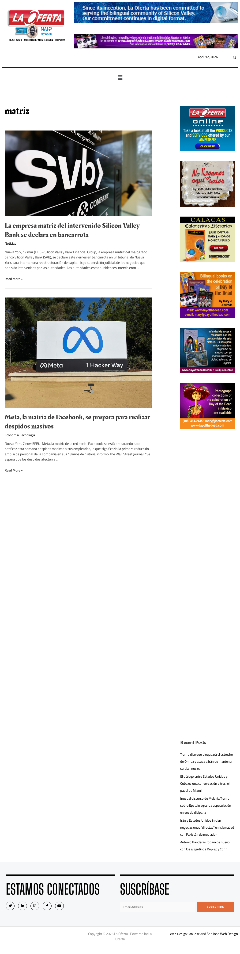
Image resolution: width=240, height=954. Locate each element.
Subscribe (215, 913)
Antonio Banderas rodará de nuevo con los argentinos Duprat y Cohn (206, 853)
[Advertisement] (207, 509)
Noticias (11, 243)
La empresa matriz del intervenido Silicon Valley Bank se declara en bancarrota (72, 230)
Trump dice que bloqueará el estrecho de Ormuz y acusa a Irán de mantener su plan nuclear (207, 761)
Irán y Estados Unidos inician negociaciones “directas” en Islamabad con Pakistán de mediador (201, 831)
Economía (12, 435)
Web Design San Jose (184, 941)
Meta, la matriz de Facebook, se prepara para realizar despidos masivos (77, 422)
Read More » (14, 278)
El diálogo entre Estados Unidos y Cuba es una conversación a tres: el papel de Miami (206, 783)
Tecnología (29, 435)
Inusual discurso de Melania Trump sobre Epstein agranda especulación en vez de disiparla (207, 805)
